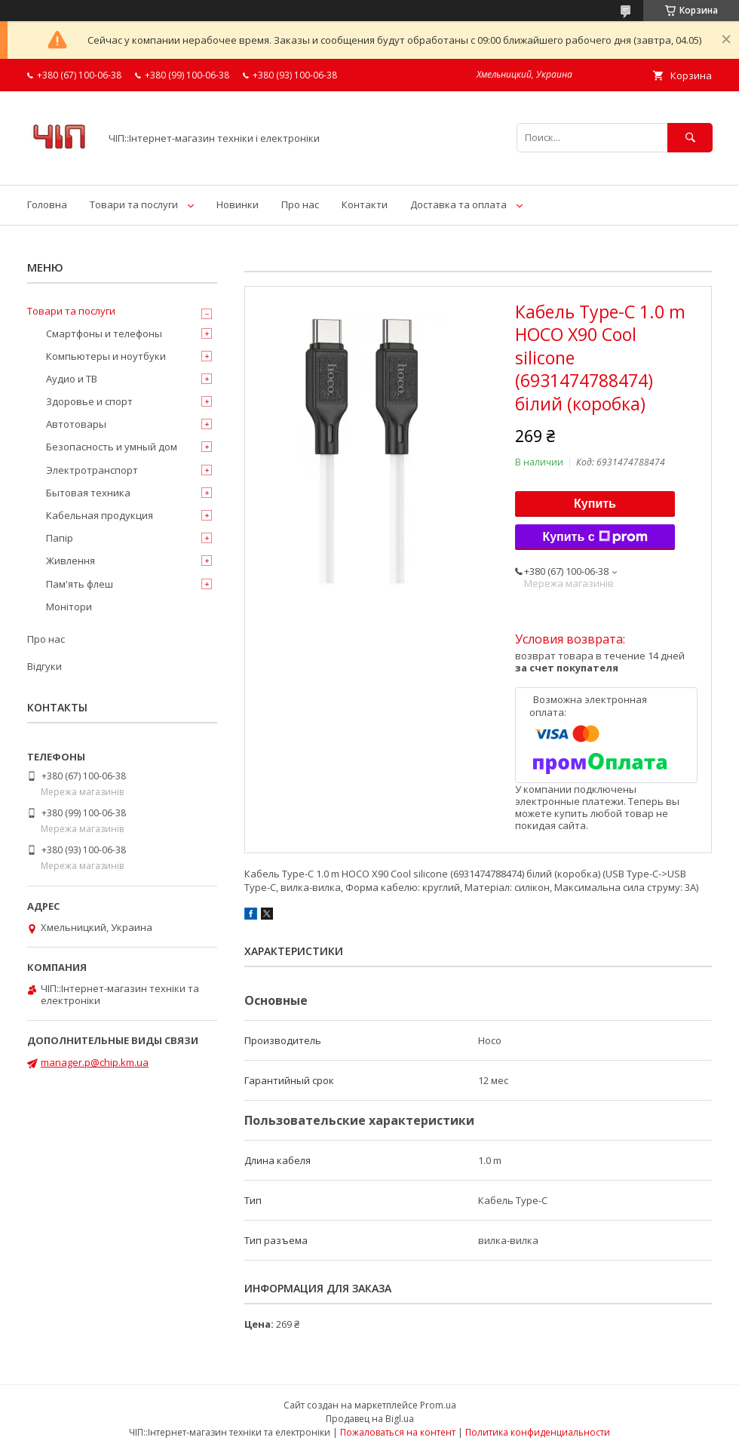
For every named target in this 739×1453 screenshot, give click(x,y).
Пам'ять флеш (79, 584)
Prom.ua (438, 1405)
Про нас (300, 204)
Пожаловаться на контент (397, 1432)
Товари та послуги (134, 204)
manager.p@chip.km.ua (95, 1062)
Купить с (594, 537)
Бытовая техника (88, 492)
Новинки (237, 204)
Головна (47, 204)
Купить (595, 503)
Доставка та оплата (458, 204)
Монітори (69, 606)
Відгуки (44, 666)
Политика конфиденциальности (537, 1432)
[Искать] (690, 137)
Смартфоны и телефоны (104, 333)
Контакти (365, 204)
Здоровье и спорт (89, 401)
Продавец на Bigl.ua (370, 1418)
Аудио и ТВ (71, 379)
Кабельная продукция (99, 515)
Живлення (70, 560)
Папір (59, 538)
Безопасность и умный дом (111, 446)
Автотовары (76, 424)
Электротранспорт (92, 470)
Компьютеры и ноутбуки (106, 356)
